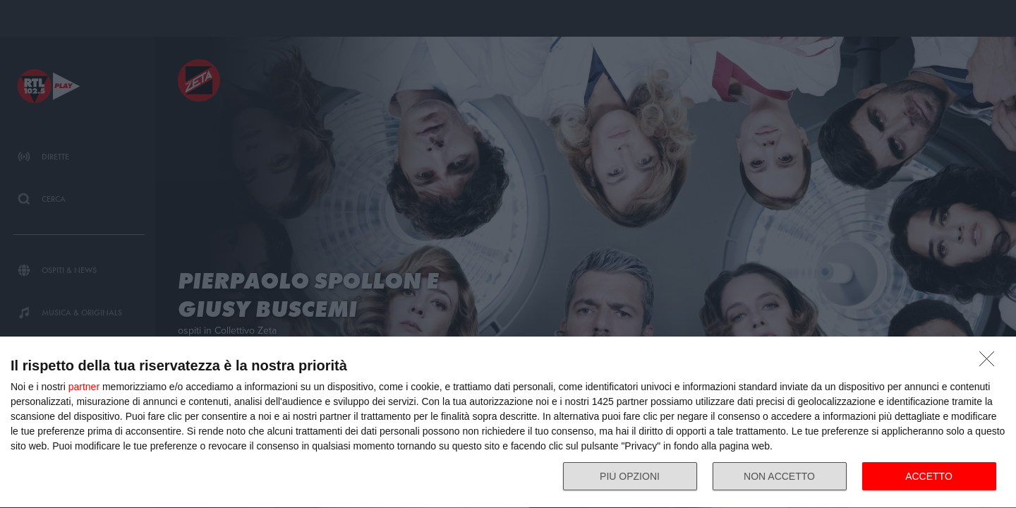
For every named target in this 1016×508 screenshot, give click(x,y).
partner (83, 387)
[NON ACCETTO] (990, 362)
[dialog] (508, 422)
